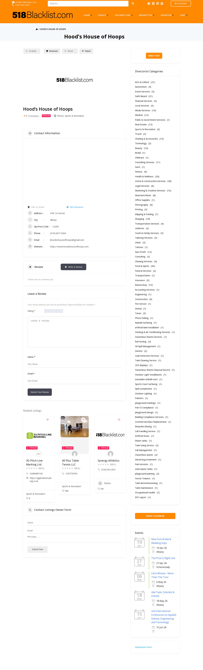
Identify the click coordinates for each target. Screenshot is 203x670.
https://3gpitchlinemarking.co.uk (40, 484)
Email (31, 377)
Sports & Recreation (74, 115)
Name (31, 361)
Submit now (37, 555)
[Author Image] (39, 458)
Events (103, 15)
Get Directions (74, 207)
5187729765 (71, 477)
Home (88, 15)
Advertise (167, 15)
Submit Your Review (40, 396)
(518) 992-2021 (109, 474)
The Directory (124, 15)
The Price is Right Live (163, 558)
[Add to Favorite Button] (47, 424)
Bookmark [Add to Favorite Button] (52, 51)
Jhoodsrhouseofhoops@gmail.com (67, 239)
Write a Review (73, 267)
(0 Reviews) (33, 115)
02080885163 (36, 477)
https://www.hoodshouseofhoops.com (69, 246)
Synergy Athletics (108, 465)
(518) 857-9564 (58, 233)
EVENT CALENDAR (155, 516)
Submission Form (143, 647)
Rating (31, 311)
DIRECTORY (154, 55)
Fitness (60, 115)
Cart (184, 15)
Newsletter (147, 15)
